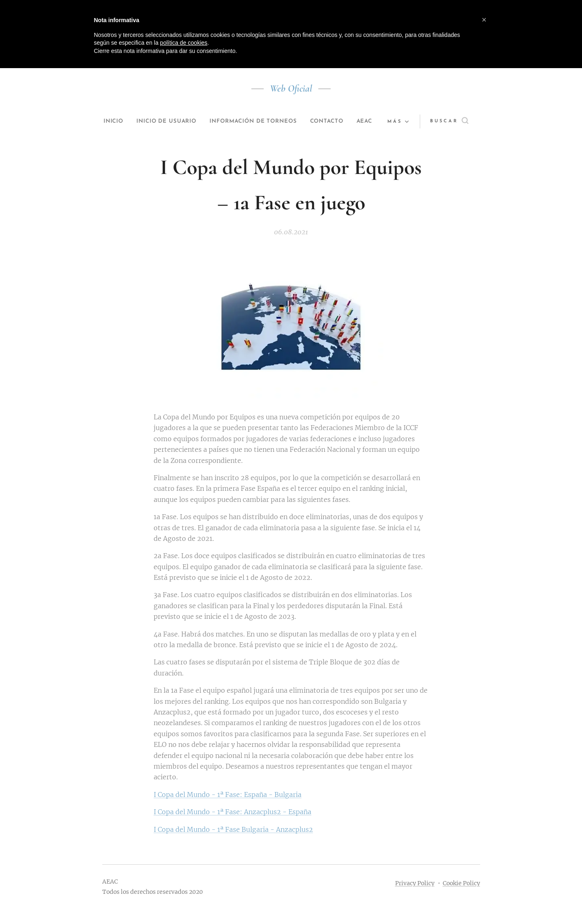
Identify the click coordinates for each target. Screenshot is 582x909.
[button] (454, 121)
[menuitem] (115, 121)
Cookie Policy (461, 883)
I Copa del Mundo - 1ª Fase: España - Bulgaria (227, 794)
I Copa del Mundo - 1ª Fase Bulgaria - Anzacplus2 (233, 829)
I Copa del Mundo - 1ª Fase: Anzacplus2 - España (232, 812)
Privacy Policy (415, 883)
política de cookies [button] (183, 42)
